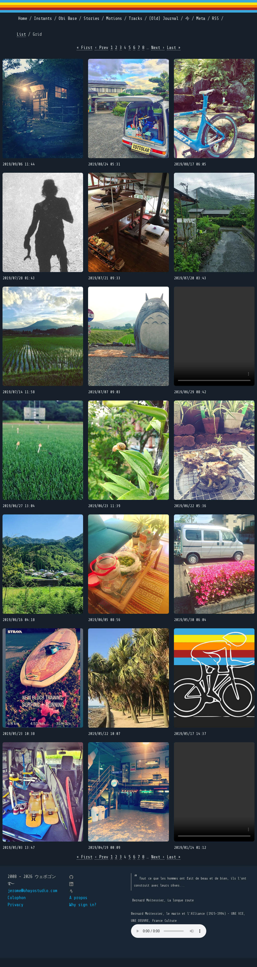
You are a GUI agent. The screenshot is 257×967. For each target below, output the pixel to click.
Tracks (135, 18)
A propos (78, 906)
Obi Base (68, 18)
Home (22, 18)
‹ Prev (101, 47)
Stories (91, 18)
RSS (215, 18)
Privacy (15, 913)
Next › (158, 47)
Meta (200, 18)
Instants (43, 18)
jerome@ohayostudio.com (32, 899)
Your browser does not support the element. (168, 940)
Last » (173, 47)
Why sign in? (82, 913)
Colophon (17, 906)
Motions (114, 18)
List (21, 34)
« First (84, 47)
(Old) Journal (163, 18)
